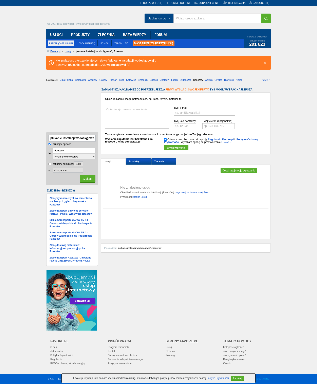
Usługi (107, 161)
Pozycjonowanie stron (120, 363)
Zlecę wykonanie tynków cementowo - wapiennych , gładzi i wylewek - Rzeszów (71, 201)
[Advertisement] (66, 108)
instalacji (92, 64)
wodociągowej (116, 64)
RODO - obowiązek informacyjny (68, 363)
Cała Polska (66, 80)
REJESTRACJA (236, 3)
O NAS (51, 379)
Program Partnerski (118, 347)
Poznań (113, 80)
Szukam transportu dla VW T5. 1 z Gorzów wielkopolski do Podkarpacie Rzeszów (71, 223)
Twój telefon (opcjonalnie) (217, 121)
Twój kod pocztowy (185, 121)
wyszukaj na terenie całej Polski (193, 192)
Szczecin (143, 80)
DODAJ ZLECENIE (209, 3)
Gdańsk (153, 80)
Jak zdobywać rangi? (234, 351)
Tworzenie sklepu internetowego (125, 359)
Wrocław (92, 80)
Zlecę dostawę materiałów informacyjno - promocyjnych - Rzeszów (67, 248)
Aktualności (56, 351)
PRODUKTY (80, 34)
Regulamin (56, 359)
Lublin (174, 80)
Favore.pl (79, 17)
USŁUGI (56, 34)
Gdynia (209, 80)
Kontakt (112, 351)
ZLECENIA (106, 34)
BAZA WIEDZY (134, 34)
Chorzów (164, 80)
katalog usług (139, 197)
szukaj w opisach (60, 144)
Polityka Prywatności (61, 355)
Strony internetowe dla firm (122, 355)
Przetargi (170, 355)
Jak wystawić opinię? (234, 355)
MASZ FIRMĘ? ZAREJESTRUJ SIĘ (153, 43)
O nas (53, 347)
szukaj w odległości (61, 164)
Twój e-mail (180, 107)
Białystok (229, 80)
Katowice (131, 80)
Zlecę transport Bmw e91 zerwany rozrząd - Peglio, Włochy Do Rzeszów (71, 212)
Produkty (134, 161)
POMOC (104, 43)
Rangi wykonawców (233, 359)
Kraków (103, 80)
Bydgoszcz (185, 80)
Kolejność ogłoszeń (233, 347)
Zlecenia (159, 161)
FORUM (160, 34)
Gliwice (218, 80)
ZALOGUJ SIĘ (261, 3)
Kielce (239, 80)
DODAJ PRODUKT (180, 3)
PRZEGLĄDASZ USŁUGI (61, 43)
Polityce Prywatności (218, 378)
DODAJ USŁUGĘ (152, 3)
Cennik (227, 363)
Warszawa (80, 80)
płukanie (74, 64)
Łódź (121, 80)
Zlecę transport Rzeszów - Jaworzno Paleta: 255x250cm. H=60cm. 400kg (70, 259)
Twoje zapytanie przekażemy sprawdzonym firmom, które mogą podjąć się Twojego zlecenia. (159, 134)
